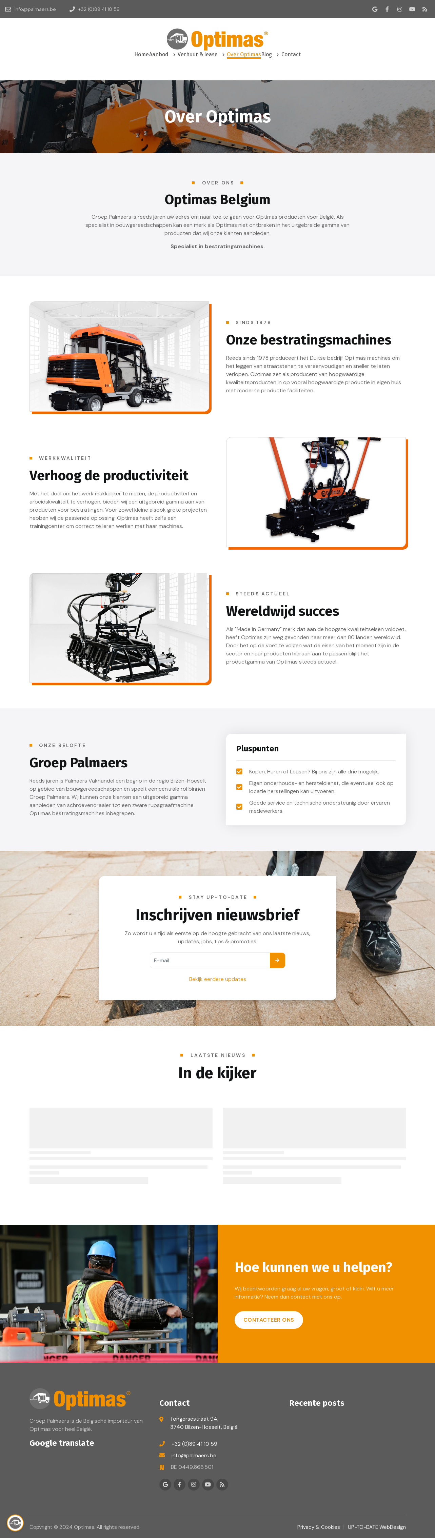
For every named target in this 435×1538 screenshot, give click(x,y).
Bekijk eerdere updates (217, 979)
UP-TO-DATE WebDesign (377, 1527)
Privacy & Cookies (318, 1527)
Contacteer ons (268, 1319)
